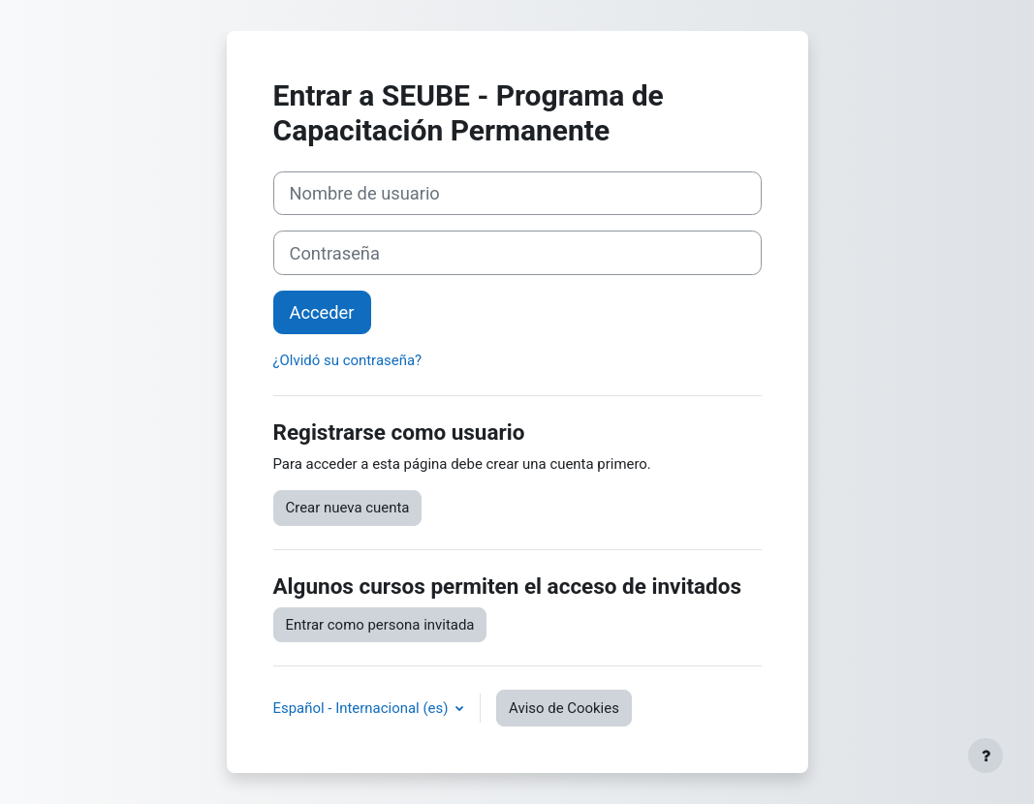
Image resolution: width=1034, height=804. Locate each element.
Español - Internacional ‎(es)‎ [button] (363, 708)
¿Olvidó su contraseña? (348, 360)
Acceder (322, 312)
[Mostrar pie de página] (985, 755)
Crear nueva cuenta (348, 507)
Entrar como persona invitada (380, 625)
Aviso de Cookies (564, 708)
